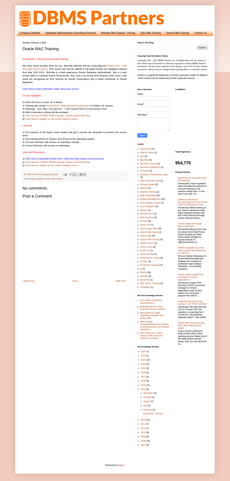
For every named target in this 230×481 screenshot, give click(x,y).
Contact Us (200, 32)
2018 (143, 372)
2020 (143, 364)
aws (142, 156)
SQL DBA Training (151, 32)
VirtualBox (145, 287)
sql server (145, 280)
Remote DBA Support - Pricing (118, 32)
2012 (143, 424)
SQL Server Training (150, 283)
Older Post (121, 281)
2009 (143, 436)
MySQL (143, 210)
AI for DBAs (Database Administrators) (151, 301)
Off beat (144, 221)
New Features (147, 217)
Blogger (120, 465)
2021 (143, 360)
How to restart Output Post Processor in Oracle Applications (190, 277)
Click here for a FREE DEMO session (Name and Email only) (57, 115)
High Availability (37, 179)
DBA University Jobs (150, 180)
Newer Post (28, 281)
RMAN (143, 272)
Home (75, 281)
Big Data (144, 160)
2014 (143, 389)
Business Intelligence (150, 167)
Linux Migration (147, 206)
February (148, 410)
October (147, 397)
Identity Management (150, 199)
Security (144, 276)
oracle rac (145, 250)
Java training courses (150, 203)
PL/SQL (144, 261)
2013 (143, 420)
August (147, 401)
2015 (143, 385)
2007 (143, 445)
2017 (143, 376)
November (148, 393)
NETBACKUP (146, 214)
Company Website (30, 32)
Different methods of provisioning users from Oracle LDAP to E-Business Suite (192, 202)
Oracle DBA (145, 235)
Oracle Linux (146, 247)
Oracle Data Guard (149, 232)
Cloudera (144, 171)
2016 (143, 381)
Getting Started (147, 184)
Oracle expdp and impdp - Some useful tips (190, 224)
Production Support (149, 265)
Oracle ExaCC (147, 243)
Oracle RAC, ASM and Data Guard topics (68, 105)
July (145, 405)
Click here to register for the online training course (51, 119)
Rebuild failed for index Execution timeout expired (152, 307)
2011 (143, 428)
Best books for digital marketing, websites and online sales (151, 315)
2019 (143, 368)
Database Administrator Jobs (154, 174)
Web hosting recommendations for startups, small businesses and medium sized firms (154, 325)
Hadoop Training (148, 192)
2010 (143, 432)
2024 (143, 355)
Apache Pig (145, 149)
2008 (143, 441)
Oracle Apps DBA (148, 228)
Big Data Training (148, 163)
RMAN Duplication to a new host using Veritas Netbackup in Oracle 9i (192, 250)
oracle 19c (145, 225)
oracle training (147, 254)
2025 (143, 351)
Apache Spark (147, 152)
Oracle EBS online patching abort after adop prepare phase (191, 325)
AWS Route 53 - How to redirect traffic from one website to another (151, 335)
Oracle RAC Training (153, 413)
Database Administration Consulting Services (70, 32)
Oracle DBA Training (177, 32)
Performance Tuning (150, 258)
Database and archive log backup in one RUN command (192, 302)
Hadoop (144, 188)
